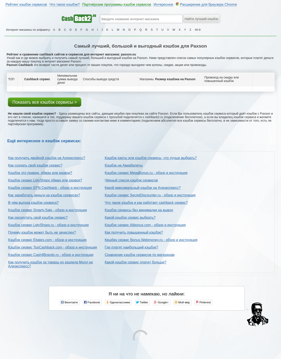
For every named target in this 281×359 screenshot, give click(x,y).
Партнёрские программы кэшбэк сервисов (116, 4)
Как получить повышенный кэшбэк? (134, 232)
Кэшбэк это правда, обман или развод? (40, 173)
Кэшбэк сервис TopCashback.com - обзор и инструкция (52, 247)
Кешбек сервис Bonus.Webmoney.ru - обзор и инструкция (151, 240)
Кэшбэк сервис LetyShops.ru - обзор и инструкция (48, 225)
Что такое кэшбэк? (64, 4)
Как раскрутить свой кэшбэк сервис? (38, 217)
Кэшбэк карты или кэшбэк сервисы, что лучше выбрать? (151, 158)
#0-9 (197, 29)
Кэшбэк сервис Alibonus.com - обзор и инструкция (145, 225)
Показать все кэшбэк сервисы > (44, 102)
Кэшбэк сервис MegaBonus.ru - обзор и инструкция (146, 173)
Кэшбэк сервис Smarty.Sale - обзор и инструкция (47, 210)
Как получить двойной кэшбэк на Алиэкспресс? (46, 158)
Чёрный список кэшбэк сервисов (131, 180)
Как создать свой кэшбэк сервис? (35, 165)
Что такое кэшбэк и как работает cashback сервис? (146, 202)
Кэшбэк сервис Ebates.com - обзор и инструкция (47, 240)
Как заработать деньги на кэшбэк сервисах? (44, 195)
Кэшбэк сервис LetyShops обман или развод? (45, 180)
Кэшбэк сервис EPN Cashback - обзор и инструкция (50, 188)
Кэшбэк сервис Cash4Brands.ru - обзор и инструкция (51, 255)
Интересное (163, 4)
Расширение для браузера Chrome (208, 4)
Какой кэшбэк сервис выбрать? (130, 217)
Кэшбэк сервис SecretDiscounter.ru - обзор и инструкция (150, 195)
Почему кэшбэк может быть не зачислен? (42, 232)
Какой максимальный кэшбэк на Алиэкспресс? (143, 188)
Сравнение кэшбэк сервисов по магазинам (140, 255)
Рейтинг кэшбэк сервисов (26, 4)
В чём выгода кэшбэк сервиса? (33, 202)
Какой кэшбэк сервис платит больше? (135, 262)
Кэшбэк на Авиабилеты (124, 165)
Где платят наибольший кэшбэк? (131, 247)
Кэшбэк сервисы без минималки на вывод (139, 210)
